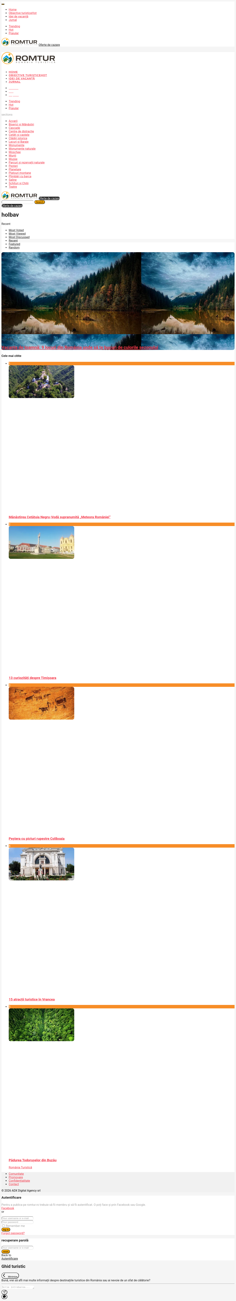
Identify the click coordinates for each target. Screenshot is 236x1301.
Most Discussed (19, 237)
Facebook (7, 1208)
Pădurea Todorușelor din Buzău (33, 1160)
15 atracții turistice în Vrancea (32, 999)
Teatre (13, 186)
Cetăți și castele (19, 135)
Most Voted (16, 230)
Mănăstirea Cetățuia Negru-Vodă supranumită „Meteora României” (60, 517)
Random (14, 247)
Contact (14, 1184)
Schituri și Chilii (19, 183)
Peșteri (13, 166)
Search (39, 202)
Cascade (14, 128)
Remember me (15, 1226)
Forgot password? (13, 1233)
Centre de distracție (21, 131)
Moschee (15, 152)
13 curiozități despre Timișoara (32, 678)
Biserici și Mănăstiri (21, 124)
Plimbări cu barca (20, 176)
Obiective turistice (23, 13)
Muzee (13, 159)
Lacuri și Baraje (19, 141)
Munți (12, 155)
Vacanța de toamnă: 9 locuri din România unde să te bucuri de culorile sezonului (79, 347)
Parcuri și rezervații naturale (27, 162)
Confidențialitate (19, 1180)
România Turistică (20, 1167)
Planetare (15, 169)
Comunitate (16, 1174)
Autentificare (9, 1258)
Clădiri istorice (18, 138)
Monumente (16, 145)
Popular (14, 33)
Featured (14, 244)
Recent (13, 240)
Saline (13, 180)
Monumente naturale (22, 148)
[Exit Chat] (10, 1276)
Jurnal (13, 20)
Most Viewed (17, 233)
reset (5, 1251)
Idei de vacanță (18, 16)
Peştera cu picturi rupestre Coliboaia (37, 839)
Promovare (16, 1177)
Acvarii (13, 121)
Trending (14, 26)
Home (13, 9)
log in (6, 1229)
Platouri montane (20, 173)
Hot (11, 30)
